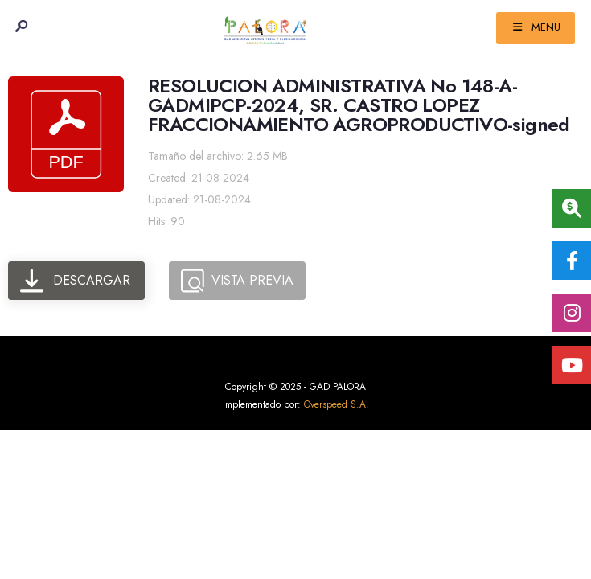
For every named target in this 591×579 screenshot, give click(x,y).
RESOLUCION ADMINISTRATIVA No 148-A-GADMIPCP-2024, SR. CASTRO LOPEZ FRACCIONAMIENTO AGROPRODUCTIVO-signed (359, 105)
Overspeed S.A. (336, 404)
